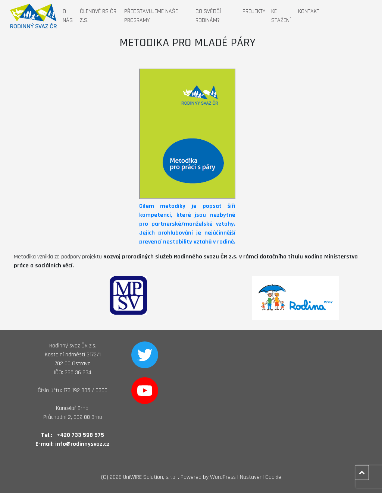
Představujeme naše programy (151, 15)
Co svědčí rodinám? (208, 15)
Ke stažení (281, 15)
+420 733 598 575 (80, 435)
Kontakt (308, 11)
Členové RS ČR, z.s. (99, 15)
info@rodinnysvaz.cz (82, 444)
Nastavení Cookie (260, 477)
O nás (68, 15)
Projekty (253, 11)
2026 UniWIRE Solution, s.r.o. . (144, 477)
